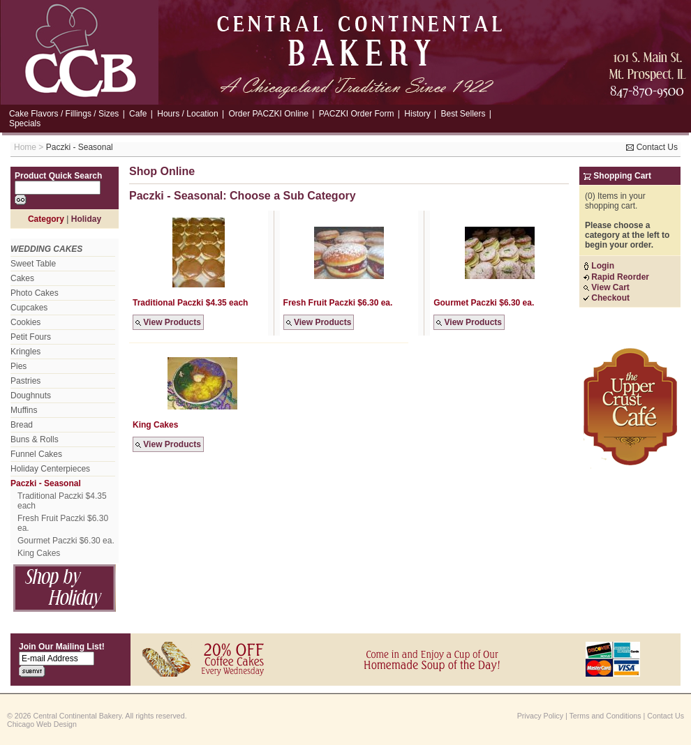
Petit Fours (30, 337)
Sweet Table (33, 264)
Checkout (607, 298)
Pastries (25, 381)
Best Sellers (462, 114)
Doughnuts (30, 395)
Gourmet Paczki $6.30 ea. (65, 540)
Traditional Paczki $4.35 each (62, 501)
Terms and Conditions (605, 716)
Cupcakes (28, 308)
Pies (18, 366)
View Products (168, 322)
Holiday (86, 219)
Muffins (23, 410)
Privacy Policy (540, 716)
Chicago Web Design (42, 724)
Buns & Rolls (34, 439)
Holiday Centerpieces (50, 469)
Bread (21, 425)
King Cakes (38, 553)
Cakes (22, 278)
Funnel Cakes (36, 454)
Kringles (25, 351)
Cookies (25, 322)
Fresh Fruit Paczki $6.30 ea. (62, 523)
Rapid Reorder (616, 277)
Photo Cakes (34, 293)
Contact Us (652, 147)
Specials (24, 123)
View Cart (607, 287)
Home (25, 147)
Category (46, 219)
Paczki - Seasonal (79, 147)
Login (599, 266)
